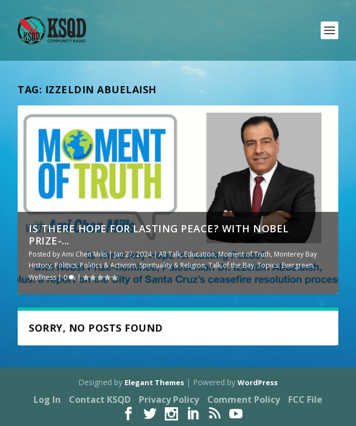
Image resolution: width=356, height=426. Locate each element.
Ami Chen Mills (84, 254)
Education (199, 254)
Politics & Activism (108, 265)
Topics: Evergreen (285, 265)
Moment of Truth (244, 254)
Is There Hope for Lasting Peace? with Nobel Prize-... (159, 234)
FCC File (305, 399)
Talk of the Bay (231, 265)
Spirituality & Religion (172, 265)
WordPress (258, 382)
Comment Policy (243, 399)
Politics (66, 265)
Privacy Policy (169, 399)
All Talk (170, 254)
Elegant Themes (154, 382)
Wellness (42, 277)
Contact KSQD (100, 399)
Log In (47, 399)
